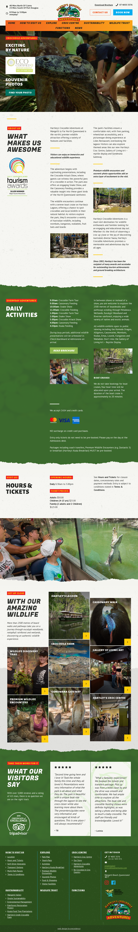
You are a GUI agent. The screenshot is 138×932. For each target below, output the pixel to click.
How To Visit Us (30, 23)
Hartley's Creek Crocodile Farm (18, 916)
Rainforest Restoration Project (17, 906)
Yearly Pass (47, 860)
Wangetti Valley (14, 895)
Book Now (123, 12)
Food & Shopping (49, 880)
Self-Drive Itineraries (16, 864)
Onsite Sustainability (16, 898)
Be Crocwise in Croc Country (82, 871)
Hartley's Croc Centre (83, 857)
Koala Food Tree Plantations (19, 911)
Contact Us (100, 12)
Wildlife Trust (119, 23)
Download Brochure (104, 5)
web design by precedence (69, 928)
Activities (46, 864)
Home (11, 23)
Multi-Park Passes (15, 871)
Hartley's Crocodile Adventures (82, 865)
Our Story (78, 860)
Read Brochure (63, 350)
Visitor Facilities (49, 884)
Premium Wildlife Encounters (49, 872)
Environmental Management (19, 902)
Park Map (46, 857)
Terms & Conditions (15, 874)
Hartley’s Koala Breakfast (53, 867)
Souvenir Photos (49, 877)
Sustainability (94, 23)
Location (11, 857)
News (78, 28)
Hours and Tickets (15, 860)
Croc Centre (70, 23)
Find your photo (20, 92)
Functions (63, 28)
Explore (51, 23)
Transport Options (15, 867)
